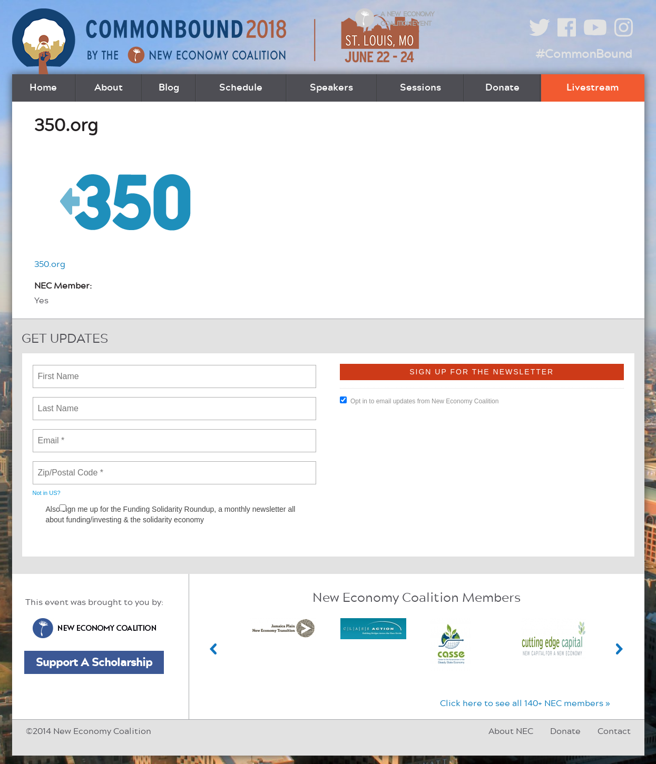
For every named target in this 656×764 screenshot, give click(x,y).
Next (619, 648)
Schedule (240, 88)
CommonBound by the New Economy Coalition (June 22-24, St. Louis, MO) (217, 41)
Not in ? (47, 493)
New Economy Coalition (94, 628)
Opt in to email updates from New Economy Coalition (419, 400)
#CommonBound (583, 54)
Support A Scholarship (94, 662)
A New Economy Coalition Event (407, 19)
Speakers (331, 88)
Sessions (420, 88)
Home (43, 88)
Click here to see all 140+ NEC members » (525, 703)
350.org (49, 264)
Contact (614, 731)
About (108, 88)
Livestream (592, 88)
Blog (169, 88)
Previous (213, 648)
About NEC (510, 731)
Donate (502, 88)
